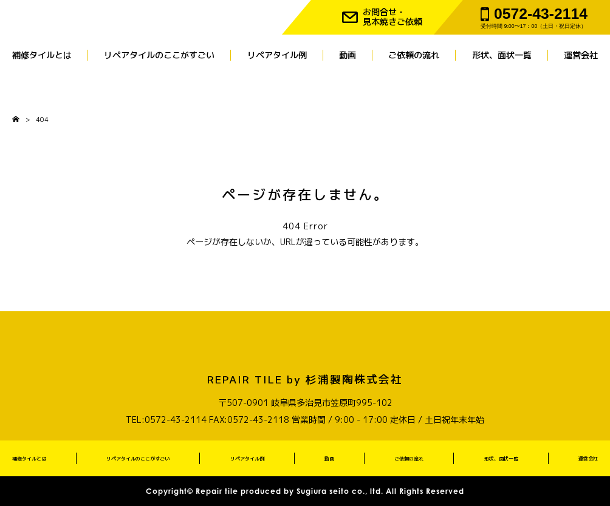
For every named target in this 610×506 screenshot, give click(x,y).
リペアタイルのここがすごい (159, 55)
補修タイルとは (42, 55)
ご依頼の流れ (413, 55)
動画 (347, 55)
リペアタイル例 (277, 55)
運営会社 (581, 55)
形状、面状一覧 (502, 55)
